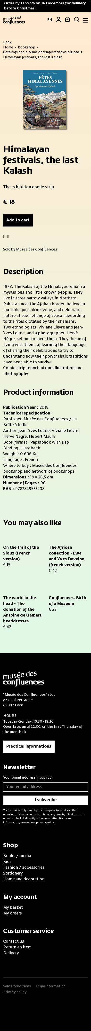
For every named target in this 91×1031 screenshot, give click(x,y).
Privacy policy (15, 992)
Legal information (51, 986)
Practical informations (28, 747)
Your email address (28, 778)
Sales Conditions (17, 986)
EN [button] (49, 20)
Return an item (17, 947)
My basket (13, 908)
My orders (12, 913)
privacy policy (45, 822)
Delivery (11, 953)
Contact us (13, 942)
